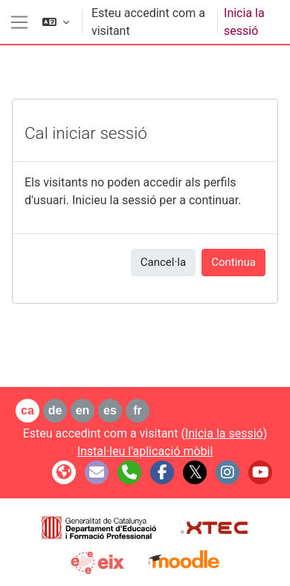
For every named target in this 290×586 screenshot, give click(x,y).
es (110, 410)
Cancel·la (163, 262)
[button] (56, 22)
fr (137, 410)
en (83, 410)
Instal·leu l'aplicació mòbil (145, 451)
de (55, 410)
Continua (233, 262)
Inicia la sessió (244, 22)
